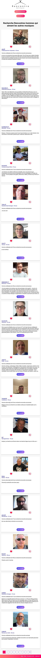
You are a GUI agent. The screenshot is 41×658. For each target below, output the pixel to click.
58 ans (8, 555)
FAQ (22, 656)
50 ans (9, 400)
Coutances (4, 400)
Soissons (4, 322)
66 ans (7, 477)
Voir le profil (20, 63)
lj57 (2, 437)
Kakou (3, 476)
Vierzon (3, 244)
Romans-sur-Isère (6, 632)
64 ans (15, 205)
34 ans (8, 128)
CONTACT (37, 656)
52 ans (7, 244)
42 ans (8, 322)
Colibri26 (4, 631)
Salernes (4, 555)
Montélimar (4, 516)
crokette (4, 592)
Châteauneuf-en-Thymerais (8, 50)
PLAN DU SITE (30, 656)
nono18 (3, 243)
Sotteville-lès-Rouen (6, 89)
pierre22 (4, 515)
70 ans (11, 438)
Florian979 (4, 165)
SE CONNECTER (20, 15)
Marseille (4, 128)
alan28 (3, 49)
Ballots (3, 477)
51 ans (13, 594)
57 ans (9, 516)
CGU (25, 656)
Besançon (4, 283)
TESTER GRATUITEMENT (20, 11)
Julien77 (4, 359)
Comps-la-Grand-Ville (7, 167)
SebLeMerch (5, 88)
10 (29, 652)
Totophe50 (4, 398)
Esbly (3, 361)
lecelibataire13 (5, 127)
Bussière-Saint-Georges (7, 205)
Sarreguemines (5, 438)
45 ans (17, 50)
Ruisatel (4, 554)
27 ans (14, 167)
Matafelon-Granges (6, 594)
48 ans (9, 283)
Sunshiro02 (4, 321)
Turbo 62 (4, 204)
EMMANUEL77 (5, 282)
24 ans (13, 89)
